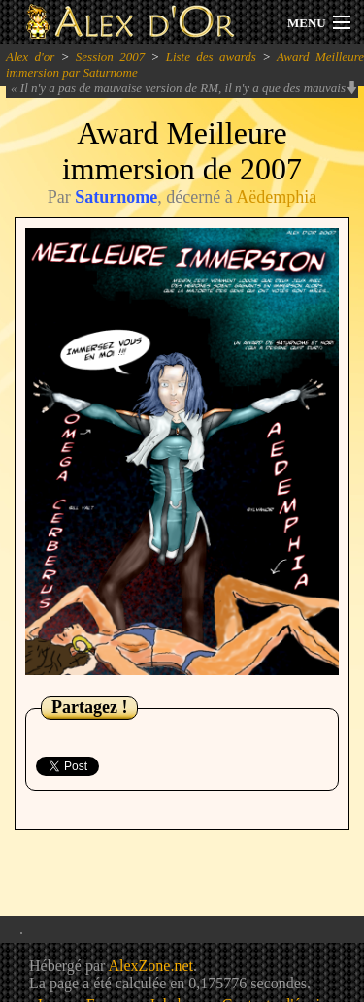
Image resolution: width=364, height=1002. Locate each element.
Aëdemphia (276, 197)
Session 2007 (110, 56)
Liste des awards (211, 56)
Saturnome (116, 197)
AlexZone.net (150, 965)
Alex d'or (30, 56)
